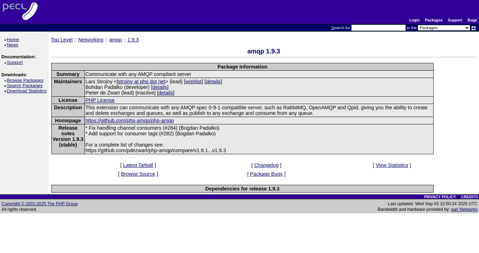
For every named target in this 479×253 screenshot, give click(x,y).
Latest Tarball (138, 165)
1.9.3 (133, 40)
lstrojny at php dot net (141, 81)
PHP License (100, 100)
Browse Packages (26, 80)
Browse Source (138, 174)
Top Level (62, 40)
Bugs (472, 20)
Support (455, 20)
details (213, 81)
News (13, 44)
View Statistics (392, 165)
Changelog (266, 165)
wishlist (193, 81)
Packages (433, 20)
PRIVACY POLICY (440, 197)
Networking (90, 40)
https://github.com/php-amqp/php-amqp (130, 120)
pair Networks (464, 209)
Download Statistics (28, 90)
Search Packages (26, 85)
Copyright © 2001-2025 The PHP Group (39, 203)
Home (14, 39)
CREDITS (469, 197)
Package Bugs (266, 174)
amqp (115, 40)
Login (414, 20)
